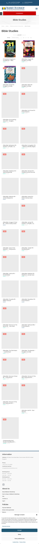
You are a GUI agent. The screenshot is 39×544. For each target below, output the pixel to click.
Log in (3, 501)
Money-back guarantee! (8, 510)
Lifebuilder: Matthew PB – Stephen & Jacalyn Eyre (28, 274)
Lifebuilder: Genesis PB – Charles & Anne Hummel (28, 171)
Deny (19, 534)
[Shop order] (16, 38)
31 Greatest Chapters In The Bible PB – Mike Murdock (9, 60)
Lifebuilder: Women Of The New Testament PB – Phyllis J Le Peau (29, 377)
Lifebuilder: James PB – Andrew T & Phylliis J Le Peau (28, 223)
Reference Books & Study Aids (16, 26)
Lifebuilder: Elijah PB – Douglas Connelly (27, 85)
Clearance (19, 13)
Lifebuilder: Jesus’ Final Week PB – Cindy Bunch (9, 248)
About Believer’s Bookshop (8, 491)
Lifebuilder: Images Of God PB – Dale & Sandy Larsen (10, 222)
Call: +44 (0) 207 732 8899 (14, 2)
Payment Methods (6, 507)
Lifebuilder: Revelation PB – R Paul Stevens (29, 299)
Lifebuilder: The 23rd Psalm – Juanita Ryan (10, 351)
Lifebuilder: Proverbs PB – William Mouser (9, 299)
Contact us (5, 498)
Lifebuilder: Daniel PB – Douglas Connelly (9, 85)
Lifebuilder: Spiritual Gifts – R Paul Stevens (29, 325)
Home (3, 26)
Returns (4, 512)
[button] (36, 515)
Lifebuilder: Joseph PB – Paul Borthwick (28, 248)
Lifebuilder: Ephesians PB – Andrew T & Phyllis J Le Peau (10, 146)
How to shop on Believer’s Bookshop (10, 494)
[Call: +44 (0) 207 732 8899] (7, 3)
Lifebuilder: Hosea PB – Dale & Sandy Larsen (28, 197)
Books (7, 26)
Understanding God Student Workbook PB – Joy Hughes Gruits (9, 442)
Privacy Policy (22, 542)
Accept (19, 530)
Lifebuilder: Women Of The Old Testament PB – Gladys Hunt (10, 403)
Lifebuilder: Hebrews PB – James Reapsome (9, 197)
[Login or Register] (23, 3)
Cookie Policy (16, 542)
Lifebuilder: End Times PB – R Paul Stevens (29, 111)
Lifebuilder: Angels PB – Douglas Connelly (28, 59)
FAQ (3, 496)
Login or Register (28, 2)
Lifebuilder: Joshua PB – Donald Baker (9, 274)
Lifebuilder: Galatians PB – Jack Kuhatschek (10, 171)
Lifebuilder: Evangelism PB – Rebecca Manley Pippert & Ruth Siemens (29, 146)
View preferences (19, 538)
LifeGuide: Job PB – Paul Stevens (28, 411)
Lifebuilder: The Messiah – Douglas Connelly (28, 351)
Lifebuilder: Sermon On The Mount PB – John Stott (10, 325)
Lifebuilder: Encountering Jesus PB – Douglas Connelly (9, 121)
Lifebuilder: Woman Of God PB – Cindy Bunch (10, 376)
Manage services (6, 526)
